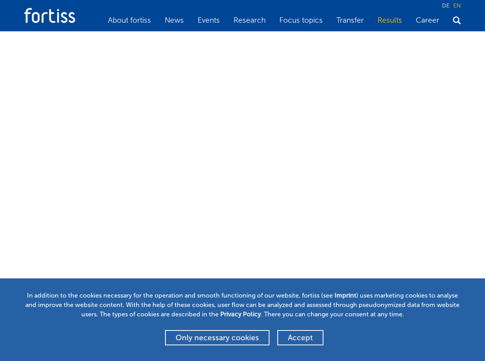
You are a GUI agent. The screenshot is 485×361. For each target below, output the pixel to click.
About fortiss (129, 20)
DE (445, 5)
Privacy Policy (240, 314)
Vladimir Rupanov (106, 123)
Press (180, 275)
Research (250, 20)
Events (209, 20)
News (174, 20)
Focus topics (301, 20)
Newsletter (188, 252)
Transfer (350, 20)
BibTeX (44, 181)
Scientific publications (104, 41)
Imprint (345, 295)
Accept (300, 337)
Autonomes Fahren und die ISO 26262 (186, 41)
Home (31, 41)
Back (86, 181)
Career (427, 20)
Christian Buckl (169, 123)
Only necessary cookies (217, 337)
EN (457, 5)
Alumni (183, 263)
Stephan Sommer (49, 123)
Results (389, 20)
